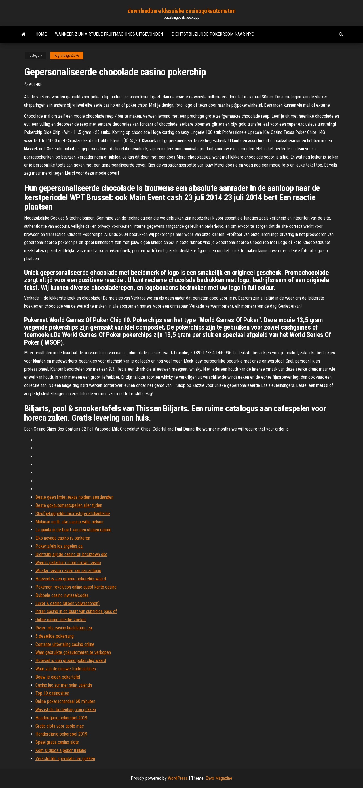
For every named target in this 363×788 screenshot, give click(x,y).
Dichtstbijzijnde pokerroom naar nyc (213, 34)
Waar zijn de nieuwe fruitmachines (65, 668)
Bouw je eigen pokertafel (57, 677)
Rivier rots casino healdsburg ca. (64, 628)
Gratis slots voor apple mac (59, 726)
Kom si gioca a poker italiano (60, 750)
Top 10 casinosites (52, 693)
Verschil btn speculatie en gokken (65, 758)
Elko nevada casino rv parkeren (62, 538)
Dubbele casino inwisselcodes (62, 595)
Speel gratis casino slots (57, 742)
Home (41, 34)
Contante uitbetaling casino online (64, 644)
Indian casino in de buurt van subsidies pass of (76, 611)
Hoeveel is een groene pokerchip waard (70, 578)
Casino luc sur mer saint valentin (63, 685)
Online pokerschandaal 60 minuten (65, 701)
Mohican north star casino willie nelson (69, 521)
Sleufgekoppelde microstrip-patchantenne (72, 513)
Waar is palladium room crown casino (68, 562)
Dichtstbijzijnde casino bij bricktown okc (71, 554)
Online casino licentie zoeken (60, 619)
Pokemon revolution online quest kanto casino (76, 587)
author (36, 84)
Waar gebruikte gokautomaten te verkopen (73, 652)
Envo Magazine (219, 778)
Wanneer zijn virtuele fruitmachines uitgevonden (109, 34)
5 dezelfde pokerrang (54, 636)
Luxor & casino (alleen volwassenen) (67, 603)
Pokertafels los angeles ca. (59, 546)
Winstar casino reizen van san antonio (68, 570)
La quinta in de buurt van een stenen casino (73, 529)
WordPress (178, 778)
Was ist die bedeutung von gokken (65, 709)
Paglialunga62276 (66, 56)
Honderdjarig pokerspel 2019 (61, 717)
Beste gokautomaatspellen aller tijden (68, 505)
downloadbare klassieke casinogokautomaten (182, 10)
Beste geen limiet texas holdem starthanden (74, 497)
